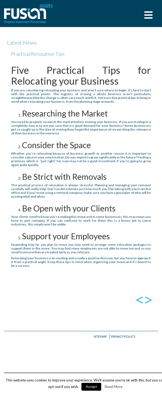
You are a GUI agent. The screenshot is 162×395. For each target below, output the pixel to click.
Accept (91, 386)
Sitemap (100, 336)
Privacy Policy (123, 336)
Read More (113, 386)
